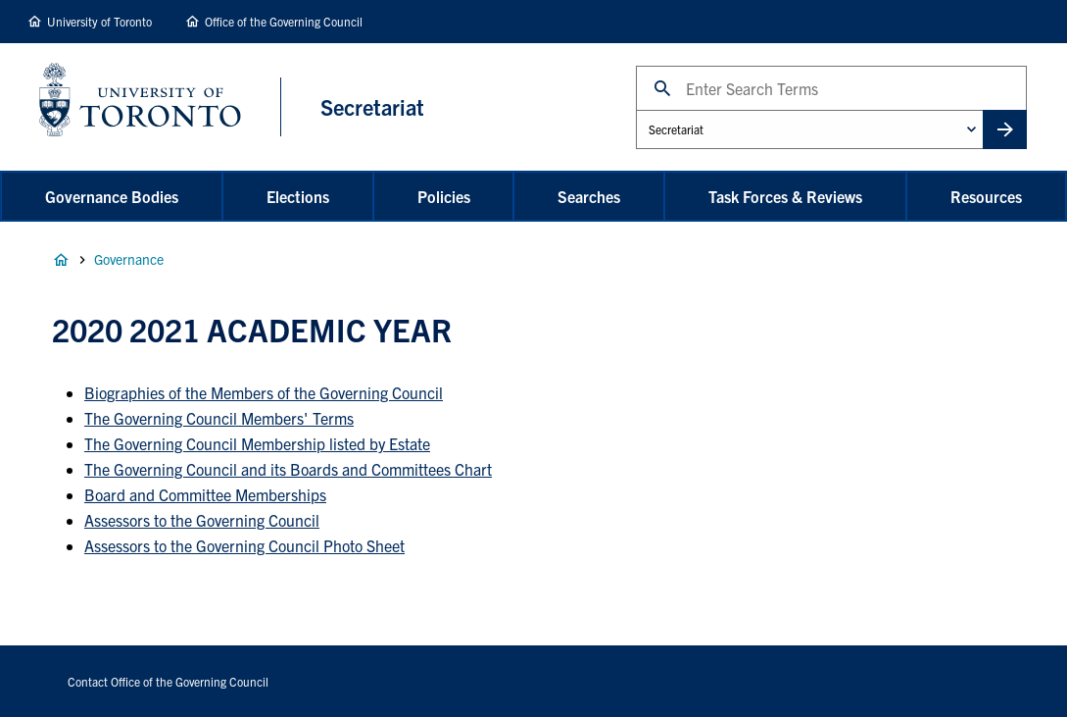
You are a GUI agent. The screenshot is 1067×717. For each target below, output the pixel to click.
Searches (589, 196)
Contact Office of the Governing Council (168, 681)
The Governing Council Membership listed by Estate (257, 443)
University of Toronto (99, 21)
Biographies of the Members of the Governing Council (263, 392)
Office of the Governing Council (284, 21)
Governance (129, 259)
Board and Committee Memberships (205, 494)
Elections (298, 196)
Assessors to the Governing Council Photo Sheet (244, 545)
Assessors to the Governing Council (201, 520)
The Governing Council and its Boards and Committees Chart (288, 469)
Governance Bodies (111, 196)
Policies (443, 196)
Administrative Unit (635, 109)
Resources (986, 196)
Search (635, 65)
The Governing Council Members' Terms (219, 418)
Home (61, 260)
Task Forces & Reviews (785, 196)
